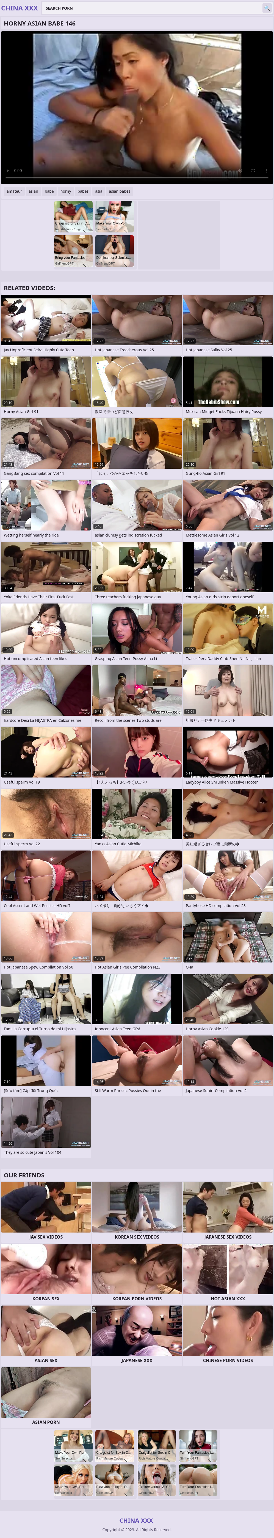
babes (83, 191)
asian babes (119, 191)
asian (33, 191)
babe (49, 191)
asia (98, 191)
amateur (14, 191)
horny (65, 191)
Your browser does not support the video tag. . (137, 107)
